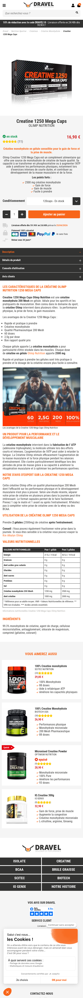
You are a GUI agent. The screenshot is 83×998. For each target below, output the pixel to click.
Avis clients (8, 276)
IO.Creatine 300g (44, 795)
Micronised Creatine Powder (51, 751)
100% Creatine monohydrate (51, 666)
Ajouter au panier (54, 214)
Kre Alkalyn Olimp (13, 535)
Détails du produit (11, 260)
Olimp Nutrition (36, 353)
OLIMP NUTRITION (41, 125)
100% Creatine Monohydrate (51, 708)
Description (8, 252)
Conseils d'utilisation (13, 268)
